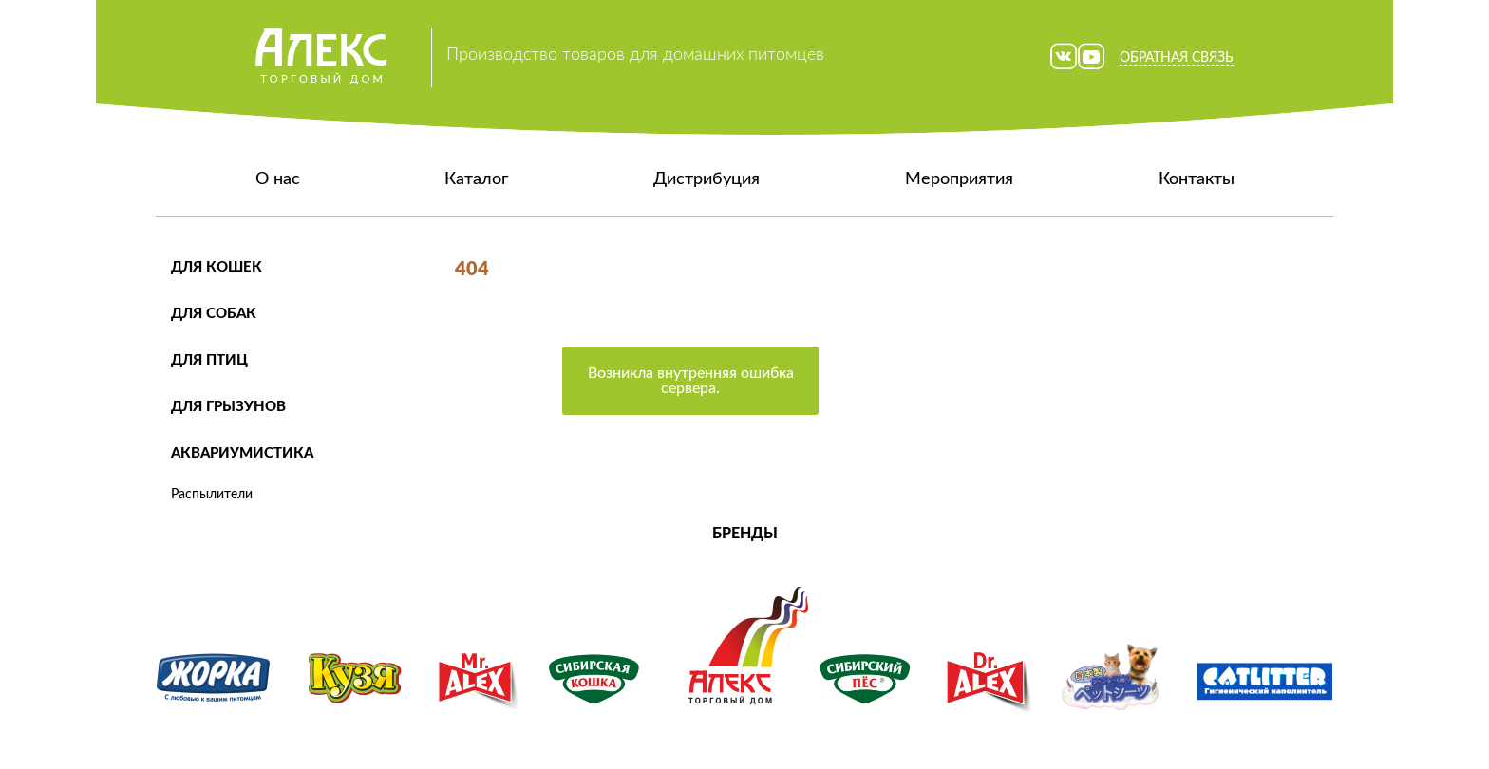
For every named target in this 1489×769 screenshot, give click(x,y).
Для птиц (209, 360)
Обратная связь (1177, 58)
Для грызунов (228, 407)
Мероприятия (959, 179)
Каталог (476, 179)
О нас (277, 179)
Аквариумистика (242, 453)
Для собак (213, 314)
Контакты (1197, 179)
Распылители (212, 494)
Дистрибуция (706, 179)
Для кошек (216, 267)
